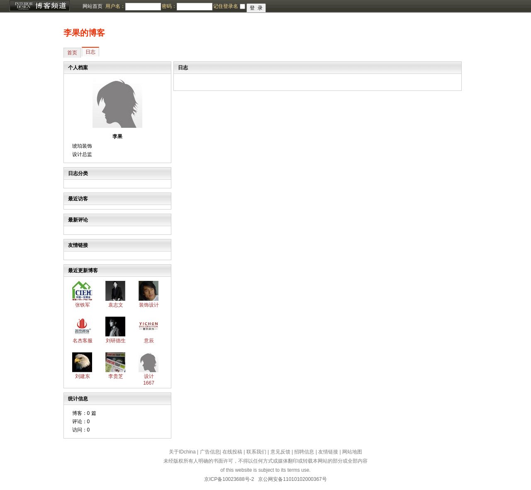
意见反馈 (280, 452)
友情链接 (328, 452)
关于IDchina (182, 452)
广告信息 (210, 452)
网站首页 (92, 6)
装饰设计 (149, 305)
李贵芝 (115, 376)
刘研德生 (116, 341)
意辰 (149, 341)
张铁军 (82, 305)
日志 (90, 52)
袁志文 (115, 305)
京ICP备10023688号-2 (229, 479)
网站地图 (352, 452)
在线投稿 (232, 452)
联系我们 (256, 452)
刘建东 (82, 376)
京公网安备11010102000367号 (292, 479)
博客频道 (39, 6)
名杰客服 (83, 341)
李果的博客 (84, 32)
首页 (72, 53)
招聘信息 (304, 452)
